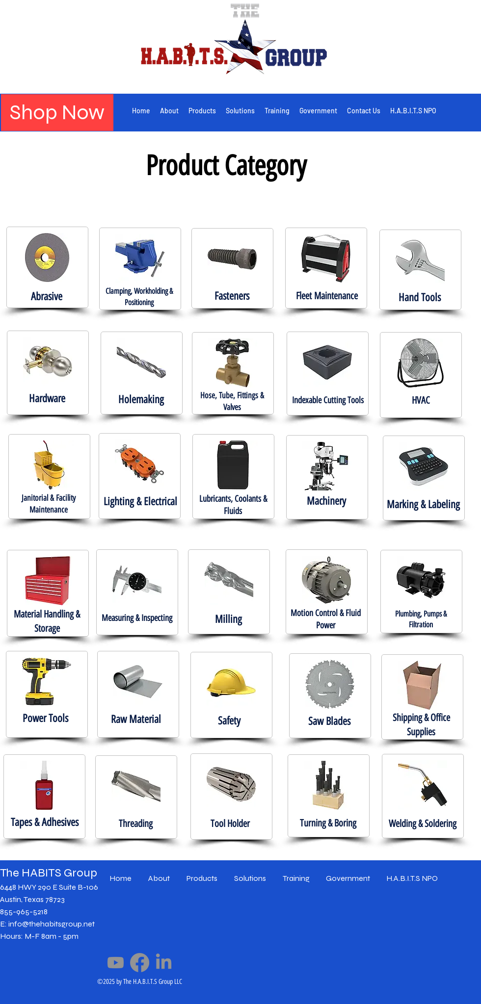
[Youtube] (115, 962)
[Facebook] (139, 962)
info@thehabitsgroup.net (51, 923)
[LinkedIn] (163, 962)
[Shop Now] (57, 112)
